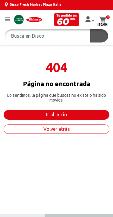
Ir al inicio (56, 114)
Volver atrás (56, 129)
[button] (7, 19)
